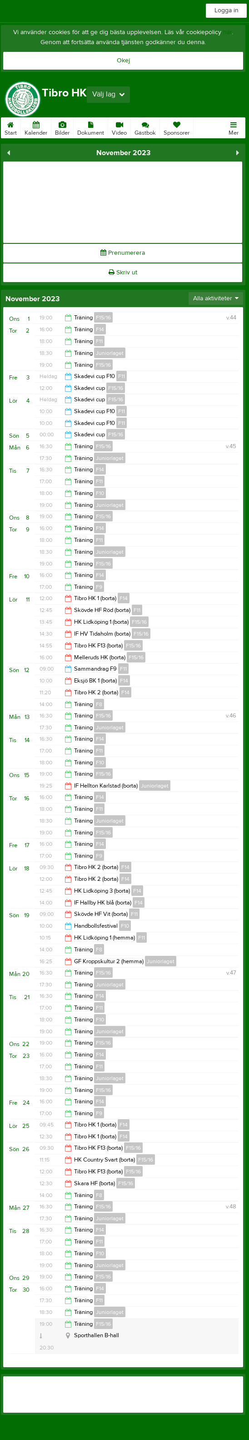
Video (119, 126)
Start (11, 126)
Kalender (36, 126)
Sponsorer (176, 126)
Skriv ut (123, 272)
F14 (100, 329)
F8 (99, 704)
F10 (100, 493)
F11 (99, 341)
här (227, 32)
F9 (99, 587)
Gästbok (145, 126)
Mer (234, 126)
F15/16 (103, 317)
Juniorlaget (110, 353)
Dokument (90, 126)
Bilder (62, 126)
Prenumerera (122, 253)
